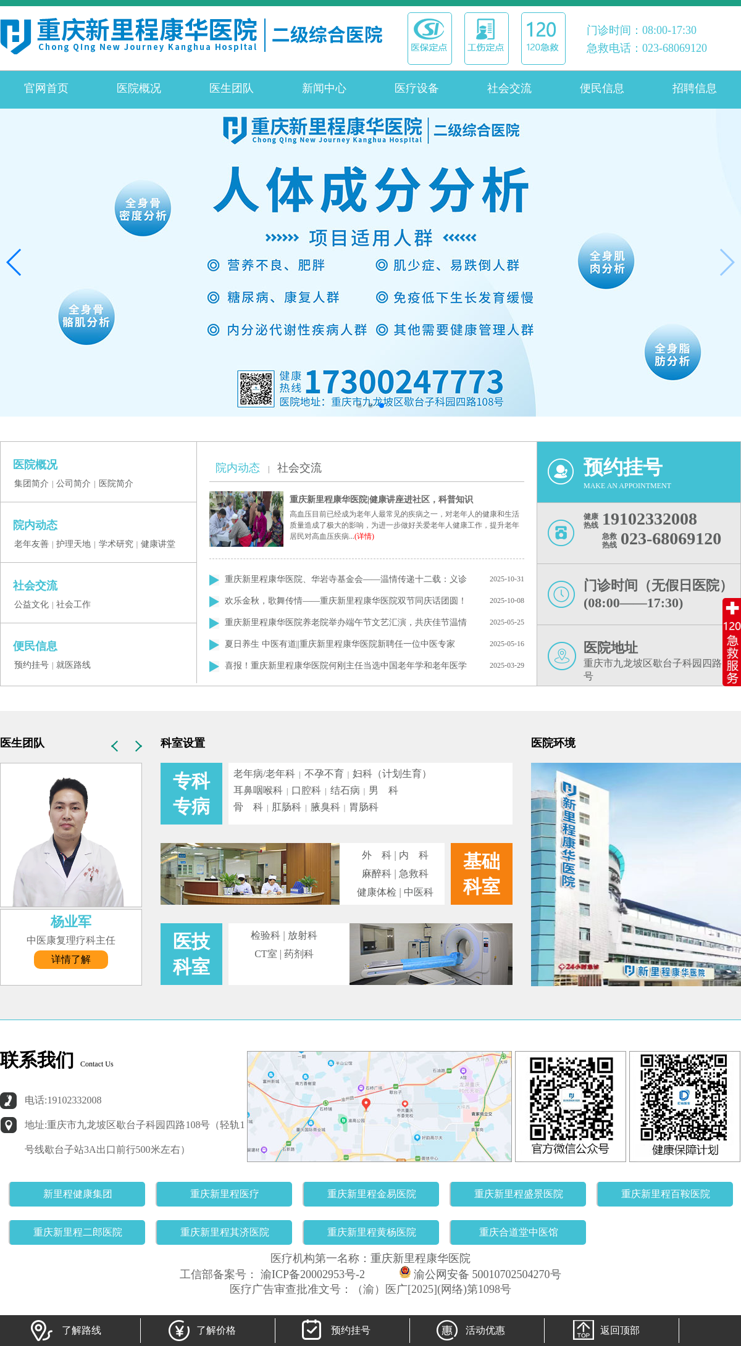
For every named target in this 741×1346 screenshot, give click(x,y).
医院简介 (116, 483)
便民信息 (602, 88)
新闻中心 (324, 88)
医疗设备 (417, 88)
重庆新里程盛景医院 (518, 1194)
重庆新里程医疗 (224, 1194)
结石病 (345, 790)
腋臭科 (325, 807)
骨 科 (248, 807)
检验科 (265, 935)
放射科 (302, 935)
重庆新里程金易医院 (371, 1194)
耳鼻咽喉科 (258, 790)
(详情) (364, 536)
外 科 (376, 855)
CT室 (265, 954)
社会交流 (509, 88)
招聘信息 (694, 88)
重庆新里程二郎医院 (77, 1232)
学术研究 (116, 544)
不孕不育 (324, 773)
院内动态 (238, 468)
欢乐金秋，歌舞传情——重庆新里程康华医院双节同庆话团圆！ (346, 600)
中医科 (418, 892)
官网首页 (46, 88)
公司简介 (73, 483)
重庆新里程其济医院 (224, 1232)
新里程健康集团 (77, 1194)
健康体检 (376, 892)
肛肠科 (286, 807)
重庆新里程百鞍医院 (665, 1194)
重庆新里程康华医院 (421, 1258)
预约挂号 (31, 665)
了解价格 (200, 1330)
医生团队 (231, 88)
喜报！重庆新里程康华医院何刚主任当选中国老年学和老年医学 (346, 665)
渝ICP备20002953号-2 (311, 1274)
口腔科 (306, 790)
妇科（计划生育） (392, 773)
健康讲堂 (158, 544)
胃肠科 (364, 807)
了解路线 (66, 1330)
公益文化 (31, 604)
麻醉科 (376, 873)
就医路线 (73, 665)
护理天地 (73, 544)
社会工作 (73, 604)
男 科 (383, 790)
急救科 (414, 873)
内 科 (414, 855)
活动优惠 (470, 1330)
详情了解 (71, 959)
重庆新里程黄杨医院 (371, 1232)
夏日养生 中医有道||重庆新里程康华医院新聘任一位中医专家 (340, 644)
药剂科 (299, 954)
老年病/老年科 (264, 773)
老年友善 (31, 544)
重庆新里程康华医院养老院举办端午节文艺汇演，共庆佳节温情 (346, 622)
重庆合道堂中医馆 (518, 1232)
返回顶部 (604, 1330)
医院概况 (139, 88)
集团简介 (31, 483)
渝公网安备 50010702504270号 (480, 1274)
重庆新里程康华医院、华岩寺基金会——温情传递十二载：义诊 (346, 579)
